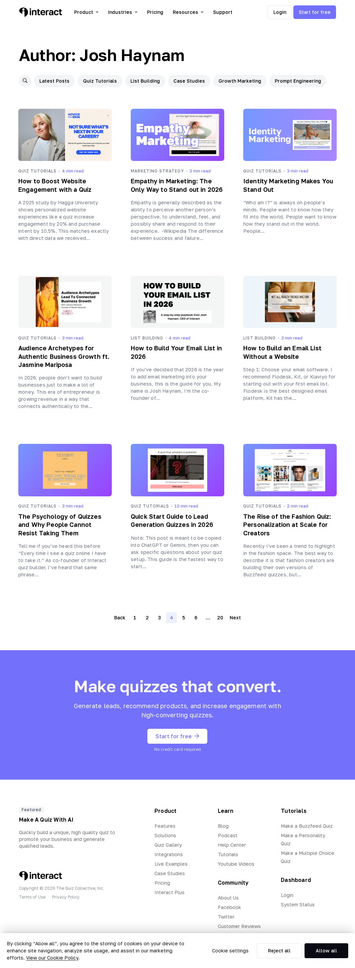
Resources (188, 12)
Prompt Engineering (298, 81)
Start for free (315, 12)
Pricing (155, 12)
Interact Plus (169, 892)
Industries (123, 12)
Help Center (232, 845)
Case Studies (189, 81)
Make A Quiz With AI (46, 819)
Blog (223, 826)
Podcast (227, 835)
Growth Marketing (239, 81)
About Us (228, 898)
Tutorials (228, 854)
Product (86, 12)
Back (119, 617)
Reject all (279, 950)
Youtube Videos (236, 864)
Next (235, 617)
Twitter (226, 917)
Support (222, 12)
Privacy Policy (66, 897)
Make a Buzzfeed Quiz (307, 826)
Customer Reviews (239, 926)
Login (279, 12)
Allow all (326, 950)
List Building (145, 81)
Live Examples (171, 864)
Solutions (165, 835)
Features (164, 826)
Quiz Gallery (168, 845)
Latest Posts (54, 81)
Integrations (168, 854)
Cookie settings (230, 950)
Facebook (229, 907)
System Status (298, 904)
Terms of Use (32, 897)
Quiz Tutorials (100, 81)
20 (220, 617)
